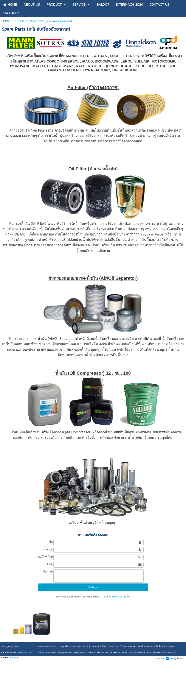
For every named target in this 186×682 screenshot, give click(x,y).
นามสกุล (48, 549)
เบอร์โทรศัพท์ (45, 556)
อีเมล (50, 564)
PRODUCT (19, 21)
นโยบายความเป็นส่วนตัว (112, 597)
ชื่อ (51, 541)
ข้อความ (48, 571)
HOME (6, 21)
